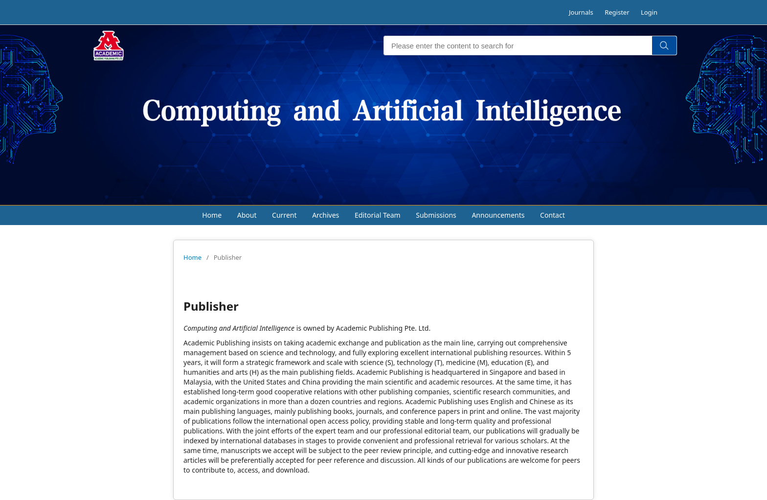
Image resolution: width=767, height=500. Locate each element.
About (247, 215)
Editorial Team (378, 215)
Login (649, 12)
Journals (581, 12)
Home (212, 215)
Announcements (498, 215)
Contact (552, 215)
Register (617, 12)
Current (284, 215)
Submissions (436, 215)
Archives (325, 215)
